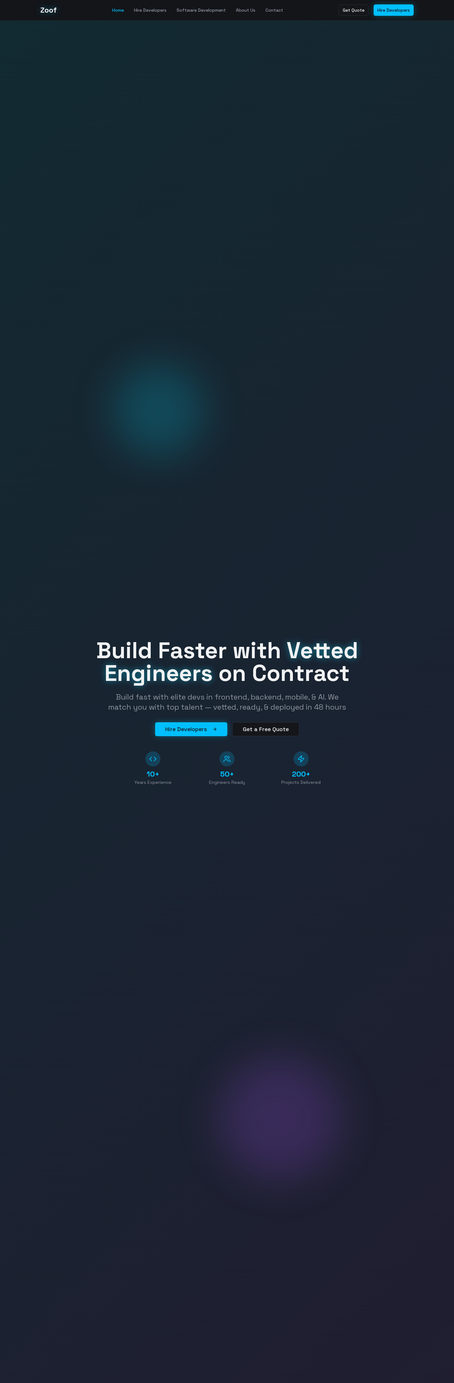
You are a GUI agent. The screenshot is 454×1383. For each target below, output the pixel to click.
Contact (274, 10)
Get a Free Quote (266, 729)
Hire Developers (150, 10)
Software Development (201, 10)
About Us (245, 10)
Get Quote (353, 10)
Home (118, 10)
